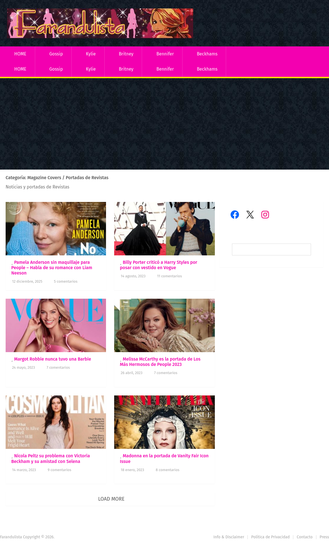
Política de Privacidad (270, 537)
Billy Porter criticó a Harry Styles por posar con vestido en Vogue (158, 265)
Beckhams (207, 54)
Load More (111, 499)
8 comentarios (167, 470)
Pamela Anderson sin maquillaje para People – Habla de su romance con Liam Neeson (51, 268)
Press (324, 537)
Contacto (304, 537)
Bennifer (165, 54)
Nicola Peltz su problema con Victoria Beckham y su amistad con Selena (50, 458)
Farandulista (11, 537)
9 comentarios (59, 470)
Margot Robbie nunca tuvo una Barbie (52, 359)
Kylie (91, 54)
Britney (126, 54)
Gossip (56, 54)
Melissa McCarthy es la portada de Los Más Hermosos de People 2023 (160, 361)
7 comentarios (58, 367)
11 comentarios (169, 276)
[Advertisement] (164, 124)
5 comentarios (65, 281)
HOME (20, 54)
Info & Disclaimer (228, 537)
